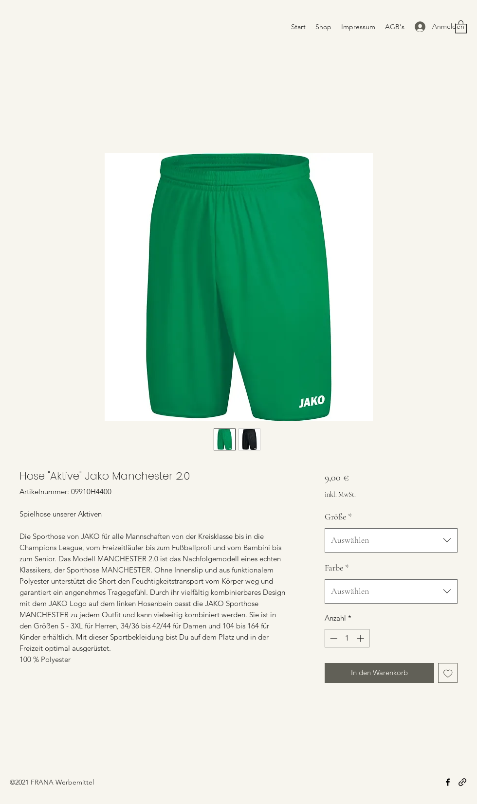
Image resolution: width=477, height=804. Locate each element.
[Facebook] (448, 782)
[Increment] (361, 638)
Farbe (337, 567)
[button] (461, 26)
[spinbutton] (347, 638)
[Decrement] (332, 638)
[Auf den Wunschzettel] (448, 673)
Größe (338, 516)
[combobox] (391, 540)
